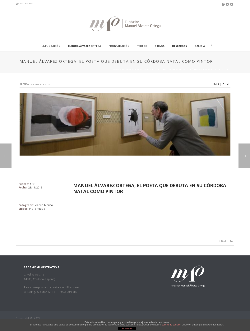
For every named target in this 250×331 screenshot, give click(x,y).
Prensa (159, 46)
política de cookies (171, 324)
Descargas (179, 46)
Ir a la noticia (37, 208)
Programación (119, 46)
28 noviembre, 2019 (40, 84)
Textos (142, 46)
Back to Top (227, 241)
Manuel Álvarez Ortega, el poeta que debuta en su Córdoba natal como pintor (149, 188)
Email (225, 84)
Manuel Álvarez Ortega (84, 46)
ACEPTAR (127, 328)
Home (116, 69)
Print (216, 84)
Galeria (200, 46)
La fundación (51, 46)
